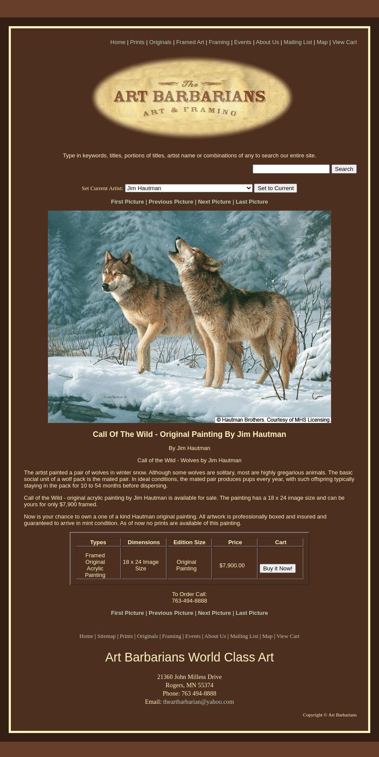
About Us (267, 42)
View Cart (344, 42)
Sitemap (106, 636)
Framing (219, 42)
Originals (160, 42)
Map (322, 42)
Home (117, 42)
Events (243, 42)
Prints (137, 42)
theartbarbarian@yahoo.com (198, 701)
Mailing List (298, 42)
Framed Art (190, 42)
